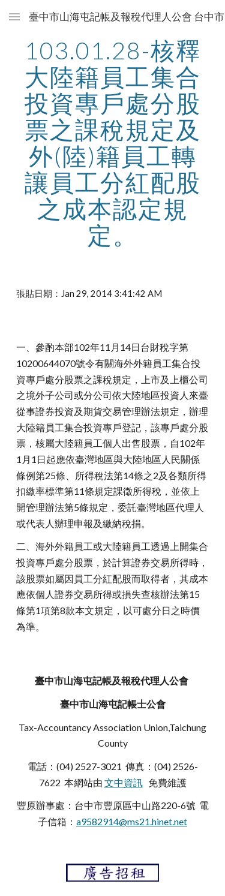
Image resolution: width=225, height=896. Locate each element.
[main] (112, 142)
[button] (14, 16)
